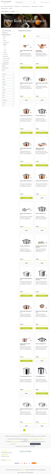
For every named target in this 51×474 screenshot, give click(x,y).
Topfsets (5, 49)
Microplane (4, 36)
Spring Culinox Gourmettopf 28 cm (42, 84)
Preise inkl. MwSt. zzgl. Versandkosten (25, 97)
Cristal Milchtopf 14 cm (40, 376)
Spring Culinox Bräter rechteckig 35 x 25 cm (40, 149)
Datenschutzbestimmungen (15, 441)
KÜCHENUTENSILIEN (6, 34)
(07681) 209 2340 (4, 454)
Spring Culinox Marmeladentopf (39, 51)
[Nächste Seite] (30, 36)
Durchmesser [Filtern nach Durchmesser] (8, 100)
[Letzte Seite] (32, 36)
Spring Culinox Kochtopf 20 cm (26, 180)
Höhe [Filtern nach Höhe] (8, 97)
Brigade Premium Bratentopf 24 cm (26, 84)
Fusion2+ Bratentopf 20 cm (41, 343)
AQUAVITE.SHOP (5, 68)
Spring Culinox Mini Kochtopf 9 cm (42, 312)
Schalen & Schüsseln (6, 60)
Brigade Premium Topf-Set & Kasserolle (41, 246)
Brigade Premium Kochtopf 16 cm (26, 279)
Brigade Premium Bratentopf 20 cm (42, 409)
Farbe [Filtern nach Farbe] (8, 76)
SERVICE (3, 70)
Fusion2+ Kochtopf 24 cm (25, 245)
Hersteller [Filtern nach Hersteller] (8, 74)
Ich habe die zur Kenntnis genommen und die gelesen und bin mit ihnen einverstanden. (26, 441)
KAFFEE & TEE (4, 32)
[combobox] (24, 2)
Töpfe (4, 47)
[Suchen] (34, 2)
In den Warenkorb (26, 67)
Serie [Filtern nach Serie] (8, 87)
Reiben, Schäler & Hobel (6, 58)
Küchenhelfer (5, 52)
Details (26, 100)
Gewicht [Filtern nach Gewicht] (8, 102)
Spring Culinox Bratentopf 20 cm (26, 312)
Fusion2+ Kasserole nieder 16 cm (25, 214)
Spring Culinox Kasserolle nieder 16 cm (25, 344)
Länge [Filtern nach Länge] (8, 92)
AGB (31, 441)
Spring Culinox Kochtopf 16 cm (26, 115)
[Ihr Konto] (43, 2)
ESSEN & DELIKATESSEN (6, 30)
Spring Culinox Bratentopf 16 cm (26, 149)
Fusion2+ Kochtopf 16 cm (41, 213)
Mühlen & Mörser (5, 56)
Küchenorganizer (5, 54)
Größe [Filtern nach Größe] (8, 79)
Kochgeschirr (5, 44)
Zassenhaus (4, 40)
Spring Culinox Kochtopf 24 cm (42, 180)
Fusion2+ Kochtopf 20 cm (41, 115)
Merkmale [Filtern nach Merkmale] (8, 84)
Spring (4, 38)
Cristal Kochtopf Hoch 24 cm (25, 376)
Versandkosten (23, 469)
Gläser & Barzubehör (6, 42)
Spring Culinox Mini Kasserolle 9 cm (26, 51)
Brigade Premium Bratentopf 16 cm (26, 409)
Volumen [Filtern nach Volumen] (8, 89)
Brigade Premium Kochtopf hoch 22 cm (41, 279)
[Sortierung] (42, 36)
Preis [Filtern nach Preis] (8, 105)
